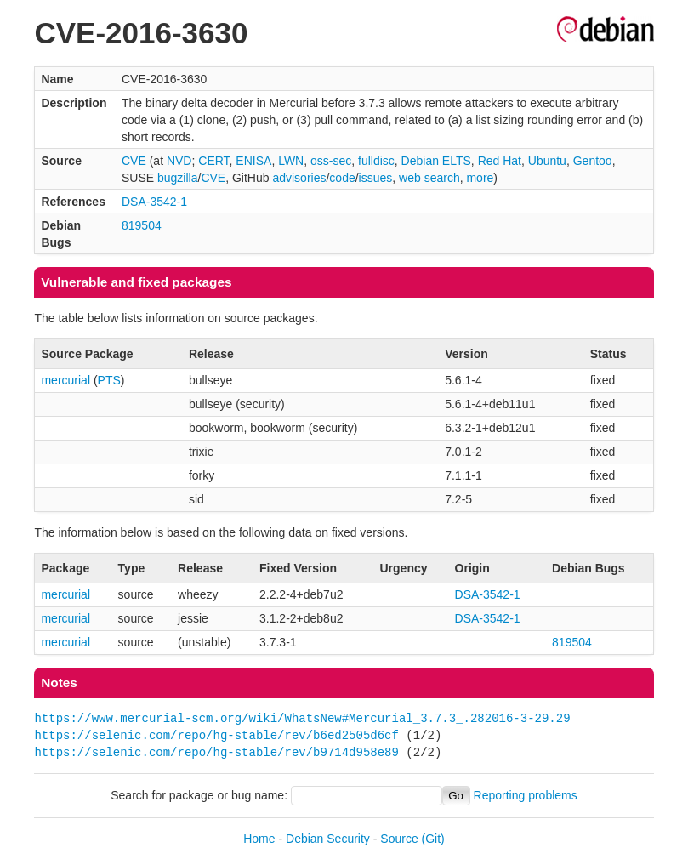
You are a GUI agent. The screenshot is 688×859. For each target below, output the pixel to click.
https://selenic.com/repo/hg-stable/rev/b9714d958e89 (216, 752)
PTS (109, 380)
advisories (299, 178)
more (479, 178)
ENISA (253, 161)
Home (259, 838)
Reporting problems (525, 795)
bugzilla (177, 178)
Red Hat (499, 161)
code (342, 178)
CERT (213, 161)
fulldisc (376, 161)
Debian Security (328, 838)
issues (376, 178)
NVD (179, 161)
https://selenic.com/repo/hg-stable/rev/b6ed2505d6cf (216, 735)
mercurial (65, 380)
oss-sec (330, 161)
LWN (291, 161)
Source (399, 838)
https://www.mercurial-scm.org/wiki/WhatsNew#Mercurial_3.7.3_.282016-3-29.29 (302, 718)
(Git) (433, 838)
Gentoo (592, 161)
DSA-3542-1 (154, 201)
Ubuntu (547, 161)
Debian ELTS (436, 161)
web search (429, 178)
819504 (142, 225)
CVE (134, 161)
